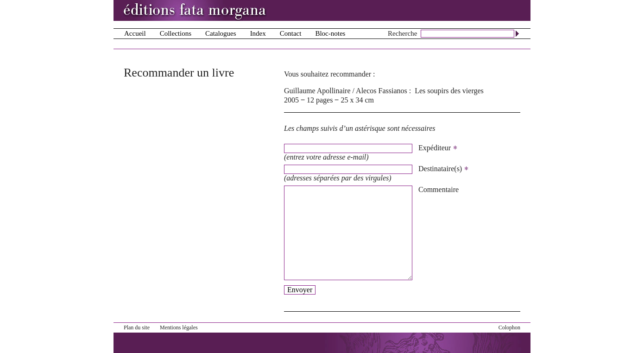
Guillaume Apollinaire (317, 91)
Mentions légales (179, 327)
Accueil (135, 33)
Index (258, 33)
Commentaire (438, 189)
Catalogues (220, 33)
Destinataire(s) (443, 169)
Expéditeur (438, 148)
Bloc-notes (330, 33)
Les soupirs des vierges (449, 91)
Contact (291, 33)
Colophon (509, 327)
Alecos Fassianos (381, 91)
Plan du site (137, 327)
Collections (175, 33)
